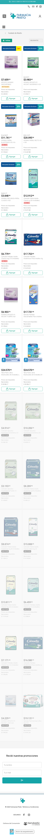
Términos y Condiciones (30, 807)
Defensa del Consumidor (11, 823)
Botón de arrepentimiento (24, 832)
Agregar (10, 98)
